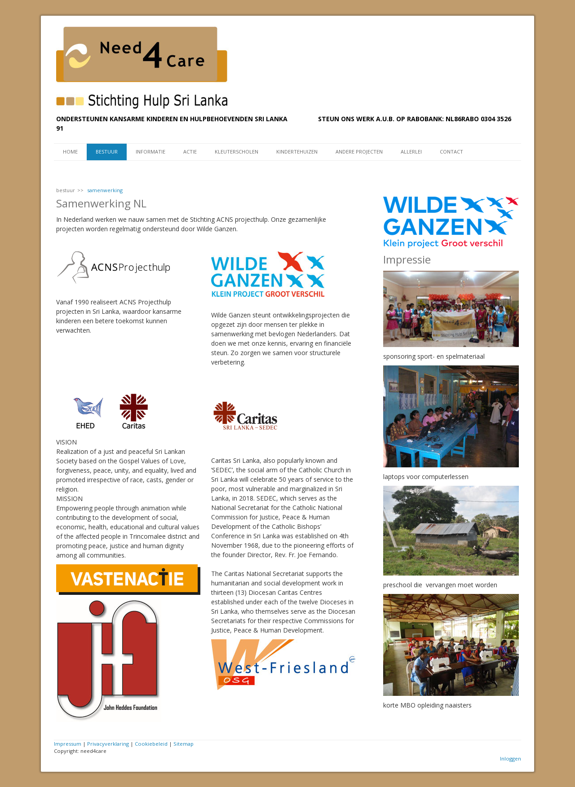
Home (70, 151)
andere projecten (359, 151)
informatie (150, 151)
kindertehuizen (297, 151)
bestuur (107, 151)
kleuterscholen (236, 151)
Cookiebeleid (151, 743)
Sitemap (183, 743)
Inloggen (510, 758)
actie (190, 151)
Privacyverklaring (108, 743)
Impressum (67, 743)
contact (451, 151)
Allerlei (411, 151)
